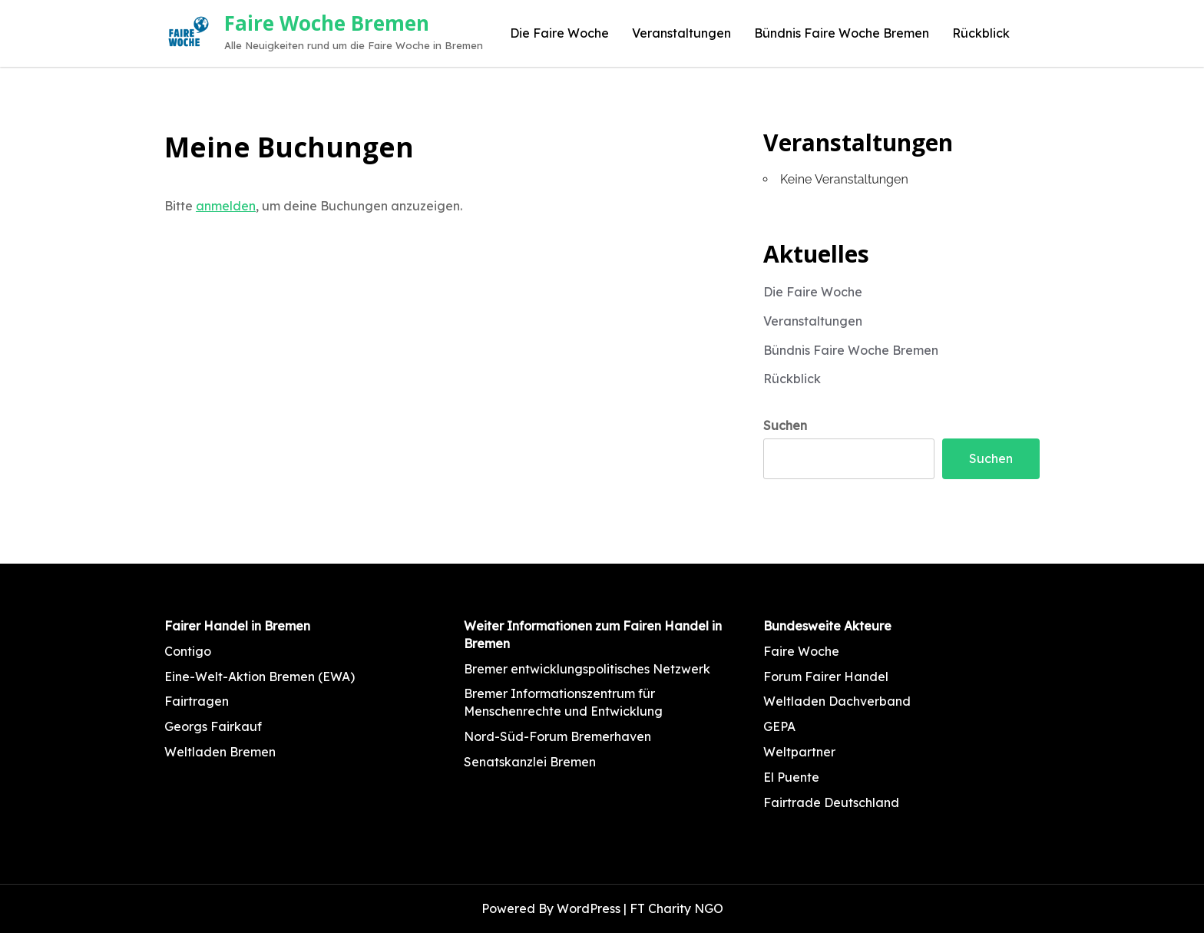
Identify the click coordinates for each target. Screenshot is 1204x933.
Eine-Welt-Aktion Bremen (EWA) (259, 676)
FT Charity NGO (676, 908)
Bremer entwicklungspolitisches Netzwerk (587, 669)
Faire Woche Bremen (326, 23)
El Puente (791, 777)
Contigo (187, 651)
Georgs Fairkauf (213, 726)
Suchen (785, 425)
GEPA (779, 726)
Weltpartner (799, 751)
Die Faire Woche (559, 33)
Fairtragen (196, 701)
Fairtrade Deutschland (831, 802)
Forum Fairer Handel (825, 676)
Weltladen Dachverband (837, 701)
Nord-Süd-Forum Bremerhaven (557, 736)
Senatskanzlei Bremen (530, 761)
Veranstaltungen (681, 33)
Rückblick (981, 33)
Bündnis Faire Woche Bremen (841, 33)
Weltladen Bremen (220, 751)
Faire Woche (801, 651)
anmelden (226, 205)
